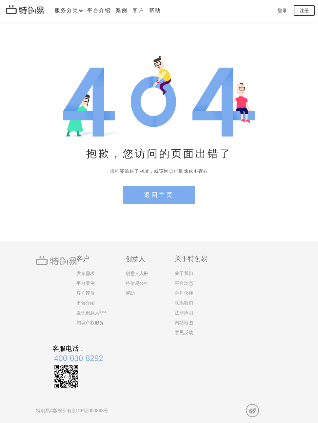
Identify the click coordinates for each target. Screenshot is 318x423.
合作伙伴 (184, 293)
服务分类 (69, 10)
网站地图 (184, 322)
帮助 (155, 10)
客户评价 (85, 293)
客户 (138, 10)
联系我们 (184, 303)
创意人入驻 (137, 273)
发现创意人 (91, 312)
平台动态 (184, 283)
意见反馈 (184, 332)
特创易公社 (137, 283)
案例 (122, 10)
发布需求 (85, 273)
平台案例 (85, 283)
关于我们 (184, 273)
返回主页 (159, 195)
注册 (304, 10)
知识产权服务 (90, 322)
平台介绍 (99, 10)
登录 (282, 10)
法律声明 (184, 312)
